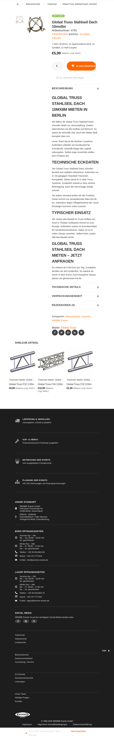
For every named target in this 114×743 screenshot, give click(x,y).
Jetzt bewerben (78, 733)
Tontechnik (20, 635)
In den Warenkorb (85, 66)
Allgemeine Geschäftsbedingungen (52, 724)
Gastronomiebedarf (24, 658)
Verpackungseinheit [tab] (67, 296)
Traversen (52, 4)
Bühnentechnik (33, 4)
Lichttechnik (20, 642)
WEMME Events (60, 320)
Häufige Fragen (22, 697)
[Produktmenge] (58, 66)
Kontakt (18, 701)
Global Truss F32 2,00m (21, 384)
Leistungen (20, 681)
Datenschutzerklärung (82, 724)
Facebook (18, 621)
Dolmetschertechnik (24, 678)
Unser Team (20, 694)
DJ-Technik (20, 674)
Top (104, 651)
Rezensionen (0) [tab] (63, 305)
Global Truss (68, 327)
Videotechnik (21, 639)
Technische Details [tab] (66, 287)
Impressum (27, 724)
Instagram (34, 621)
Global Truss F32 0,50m (79, 384)
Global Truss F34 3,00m (50, 384)
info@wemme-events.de (37, 560)
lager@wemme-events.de (38, 601)
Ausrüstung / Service (24, 662)
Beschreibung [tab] (62, 88)
